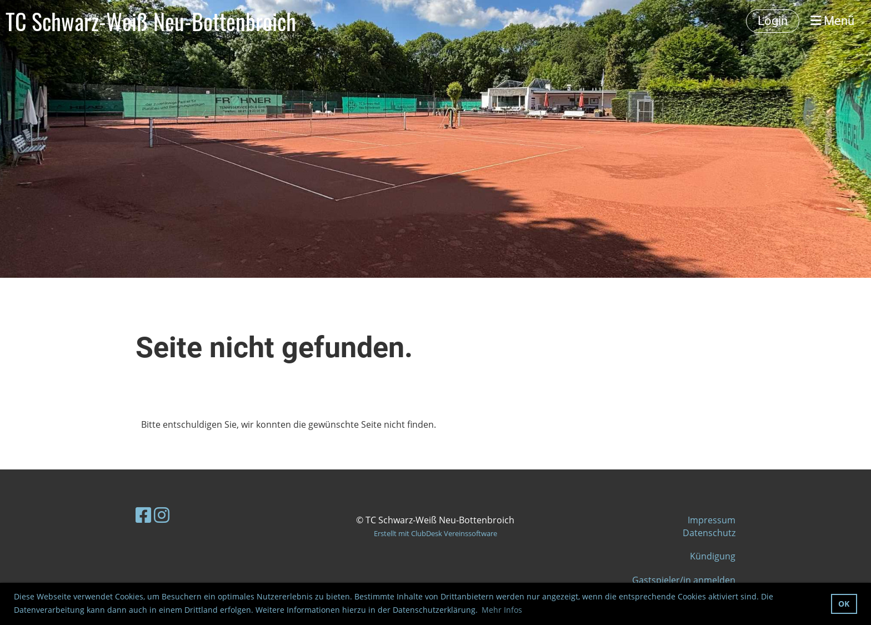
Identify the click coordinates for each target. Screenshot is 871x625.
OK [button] (843, 603)
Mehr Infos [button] (502, 609)
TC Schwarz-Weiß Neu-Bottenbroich (151, 21)
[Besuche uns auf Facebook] (143, 515)
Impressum (711, 520)
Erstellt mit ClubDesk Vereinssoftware (435, 533)
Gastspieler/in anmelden (683, 580)
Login (773, 21)
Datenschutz (709, 533)
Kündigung (712, 556)
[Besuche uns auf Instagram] (161, 515)
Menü (832, 21)
